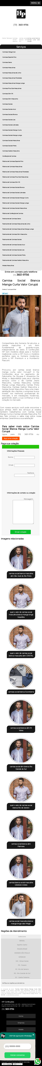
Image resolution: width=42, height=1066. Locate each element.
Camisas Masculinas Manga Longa (13, 83)
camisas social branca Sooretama (21, 692)
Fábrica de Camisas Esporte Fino (13, 161)
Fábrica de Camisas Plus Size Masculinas (15, 177)
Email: (22, 465)
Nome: (21, 457)
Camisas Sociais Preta (9, 146)
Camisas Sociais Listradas (10, 125)
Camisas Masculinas (9, 67)
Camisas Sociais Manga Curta (12, 130)
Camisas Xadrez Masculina (11, 151)
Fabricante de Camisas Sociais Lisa (13, 250)
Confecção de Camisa (9, 156)
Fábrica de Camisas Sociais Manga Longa (15, 203)
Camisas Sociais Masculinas (11, 140)
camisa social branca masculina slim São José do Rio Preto (21, 575)
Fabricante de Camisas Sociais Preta (14, 255)
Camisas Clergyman (9, 52)
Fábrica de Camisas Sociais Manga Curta (15, 198)
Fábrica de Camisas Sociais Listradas (14, 192)
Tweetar (5, 293)
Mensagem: (23, 511)
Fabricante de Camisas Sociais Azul (13, 244)
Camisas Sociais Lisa (9, 119)
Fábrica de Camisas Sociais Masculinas (14, 208)
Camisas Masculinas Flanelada (12, 78)
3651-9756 (23, 25)
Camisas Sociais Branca (10, 114)
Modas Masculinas (8, 265)
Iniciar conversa (17, 1055)
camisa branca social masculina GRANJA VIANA (21, 884)
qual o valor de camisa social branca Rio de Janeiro (21, 806)
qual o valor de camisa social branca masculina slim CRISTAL (21, 654)
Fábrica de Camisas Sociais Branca (13, 187)
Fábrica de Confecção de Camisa (12, 213)
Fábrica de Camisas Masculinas (12, 166)
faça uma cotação (11, 438)
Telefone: (24, 474)
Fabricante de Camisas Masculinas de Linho (16, 224)
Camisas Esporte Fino (9, 57)
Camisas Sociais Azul (9, 109)
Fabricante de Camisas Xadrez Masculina (15, 260)
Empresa (21, 1023)
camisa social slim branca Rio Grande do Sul (21, 768)
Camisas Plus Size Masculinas (12, 88)
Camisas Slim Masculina (10, 99)
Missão (21, 1029)
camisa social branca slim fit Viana (21, 729)
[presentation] (21, 484)
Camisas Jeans (7, 62)
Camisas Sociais (7, 104)
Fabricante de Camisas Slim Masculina (14, 234)
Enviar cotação (20, 532)
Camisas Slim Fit (7, 93)
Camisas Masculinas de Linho (11, 73)
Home (21, 1016)
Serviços (21, 47)
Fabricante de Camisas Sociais (12, 239)
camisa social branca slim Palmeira (21, 845)
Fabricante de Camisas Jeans (11, 218)
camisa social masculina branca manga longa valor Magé (21, 922)
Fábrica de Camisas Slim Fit (11, 182)
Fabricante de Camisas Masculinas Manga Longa (18, 229)
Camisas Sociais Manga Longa (12, 135)
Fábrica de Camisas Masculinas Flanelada (15, 172)
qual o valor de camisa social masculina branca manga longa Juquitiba (21, 614)
